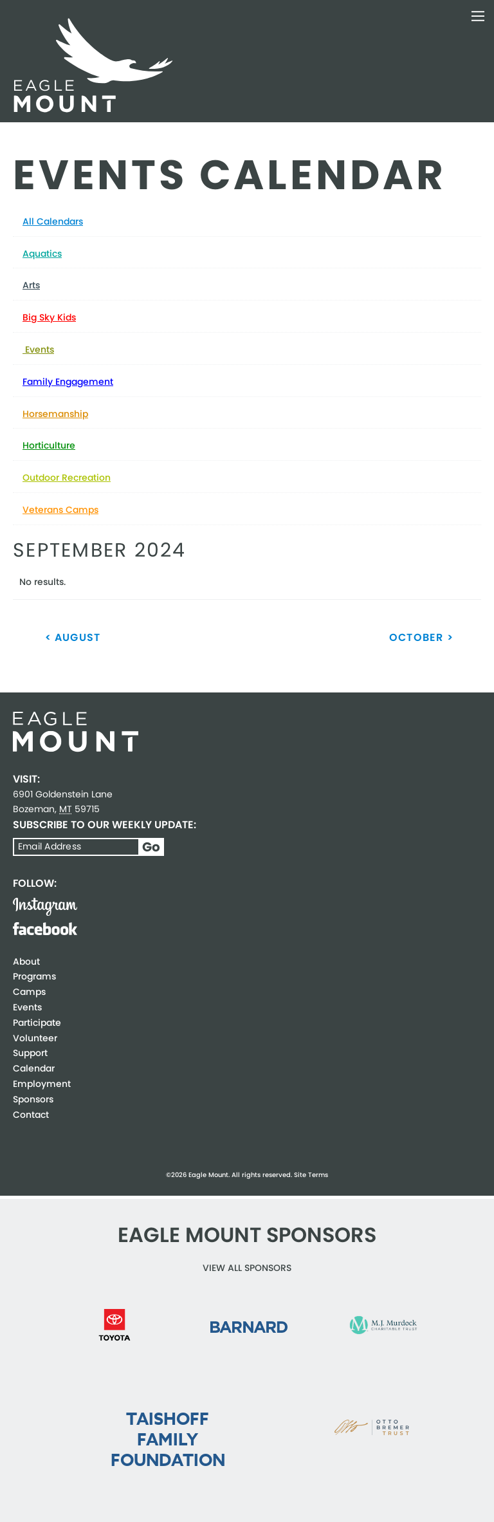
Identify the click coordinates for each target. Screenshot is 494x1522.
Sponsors (33, 1099)
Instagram (45, 907)
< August (73, 637)
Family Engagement (68, 381)
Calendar (34, 1068)
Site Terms (311, 1175)
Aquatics (42, 253)
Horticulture (49, 445)
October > (421, 637)
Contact (31, 1114)
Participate (37, 1022)
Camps (29, 991)
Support (30, 1052)
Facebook (45, 928)
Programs (34, 976)
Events (38, 349)
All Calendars (53, 221)
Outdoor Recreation (67, 477)
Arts (31, 285)
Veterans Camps (60, 509)
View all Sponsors (247, 1267)
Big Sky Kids (49, 317)
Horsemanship (55, 413)
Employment (42, 1083)
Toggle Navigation (478, 16)
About (26, 961)
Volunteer (35, 1038)
